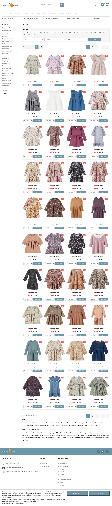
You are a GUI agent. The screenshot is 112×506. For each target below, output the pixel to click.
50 (37, 32)
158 (25, 34)
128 (87, 32)
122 (82, 32)
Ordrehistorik (45, 466)
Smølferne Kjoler (6, 83)
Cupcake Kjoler (6, 34)
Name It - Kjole (32, 78)
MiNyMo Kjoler (6, 61)
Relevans (25, 47)
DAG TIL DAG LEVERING (51, 18)
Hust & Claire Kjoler (7, 46)
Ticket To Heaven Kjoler (8, 88)
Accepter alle (99, 493)
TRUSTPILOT (94, 18)
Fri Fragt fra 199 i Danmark (9, 18)
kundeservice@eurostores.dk (14, 467)
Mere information (7, 503)
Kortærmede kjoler (7, 30)
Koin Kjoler (5, 53)
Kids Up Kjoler (5, 48)
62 (44, 32)
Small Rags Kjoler (6, 80)
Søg (61, 4)
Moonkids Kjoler (6, 63)
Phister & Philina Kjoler (8, 73)
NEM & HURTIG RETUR (73, 18)
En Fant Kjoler (5, 41)
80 (55, 32)
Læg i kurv (37, 84)
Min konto (44, 463)
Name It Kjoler (5, 66)
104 (70, 32)
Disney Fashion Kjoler (7, 38)
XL (34, 32)
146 (99, 32)
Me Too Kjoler (5, 58)
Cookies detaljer (19, 503)
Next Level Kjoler (6, 68)
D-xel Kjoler (5, 36)
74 (51, 32)
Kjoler (5, 25)
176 (34, 34)
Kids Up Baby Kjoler (7, 51)
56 (41, 32)
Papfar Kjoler (5, 70)
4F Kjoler (4, 90)
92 (62, 32)
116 (78, 32)
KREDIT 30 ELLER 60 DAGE (30, 18)
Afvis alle (77, 493)
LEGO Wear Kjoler (6, 56)
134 (91, 32)
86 (58, 32)
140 (95, 32)
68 (48, 32)
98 (66, 32)
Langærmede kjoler (7, 27)
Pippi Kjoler (5, 75)
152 (104, 32)
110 (74, 32)
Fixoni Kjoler (5, 43)
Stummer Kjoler (6, 85)
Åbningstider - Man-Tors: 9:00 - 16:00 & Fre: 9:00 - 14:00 (22, 471)
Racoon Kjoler (5, 78)
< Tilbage (4, 93)
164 (29, 34)
